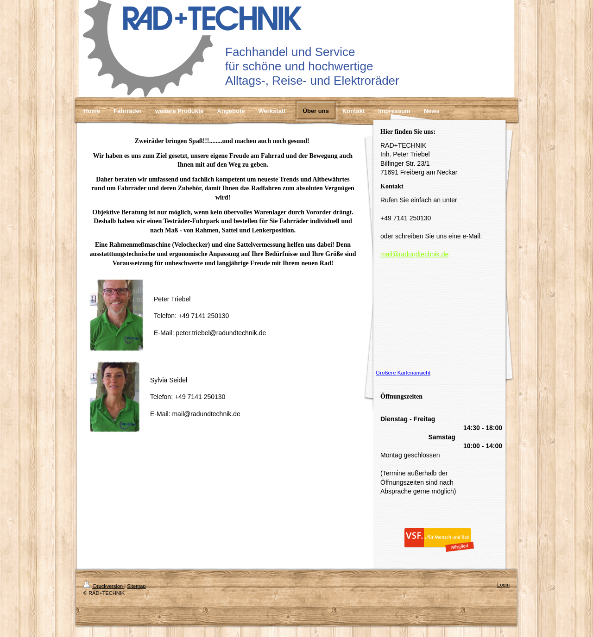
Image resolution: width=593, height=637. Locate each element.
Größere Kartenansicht (403, 372)
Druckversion (103, 586)
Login (503, 584)
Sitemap (136, 586)
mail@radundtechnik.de (414, 254)
